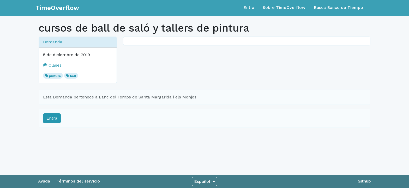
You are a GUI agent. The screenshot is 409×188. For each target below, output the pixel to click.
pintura (55, 76)
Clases (52, 65)
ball (73, 76)
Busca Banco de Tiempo (338, 7)
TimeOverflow (57, 7)
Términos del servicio (78, 181)
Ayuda (44, 181)
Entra (248, 7)
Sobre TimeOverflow (284, 7)
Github (364, 181)
